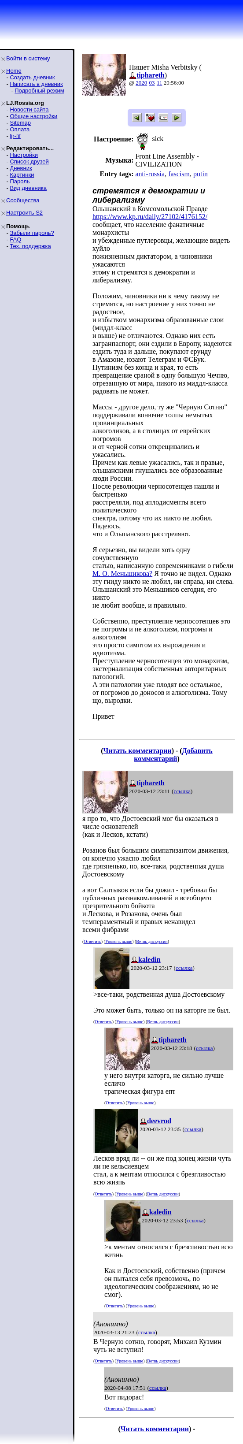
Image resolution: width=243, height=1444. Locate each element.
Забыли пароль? (32, 233)
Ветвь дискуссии (151, 941)
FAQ (15, 239)
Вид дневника (28, 188)
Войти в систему (28, 58)
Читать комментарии (137, 750)
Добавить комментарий (173, 754)
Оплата (19, 129)
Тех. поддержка (30, 246)
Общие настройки (33, 116)
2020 (141, 82)
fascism (179, 174)
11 (159, 82)
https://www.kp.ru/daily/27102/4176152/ (149, 216)
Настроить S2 (24, 212)
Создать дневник (32, 77)
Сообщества (23, 200)
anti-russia (150, 174)
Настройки (24, 155)
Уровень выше (118, 941)
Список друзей (29, 161)
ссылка (182, 791)
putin (200, 174)
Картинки (22, 174)
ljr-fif (15, 136)
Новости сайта (29, 109)
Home (14, 70)
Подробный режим (39, 90)
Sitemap (20, 122)
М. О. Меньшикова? (122, 573)
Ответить (92, 941)
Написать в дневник (36, 84)
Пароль (19, 181)
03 (152, 82)
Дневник (21, 168)
